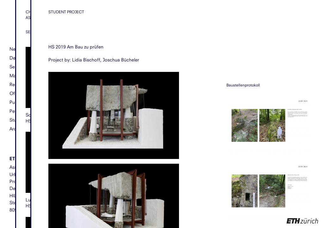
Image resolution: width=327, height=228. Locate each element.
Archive (17, 128)
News (15, 49)
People (16, 111)
